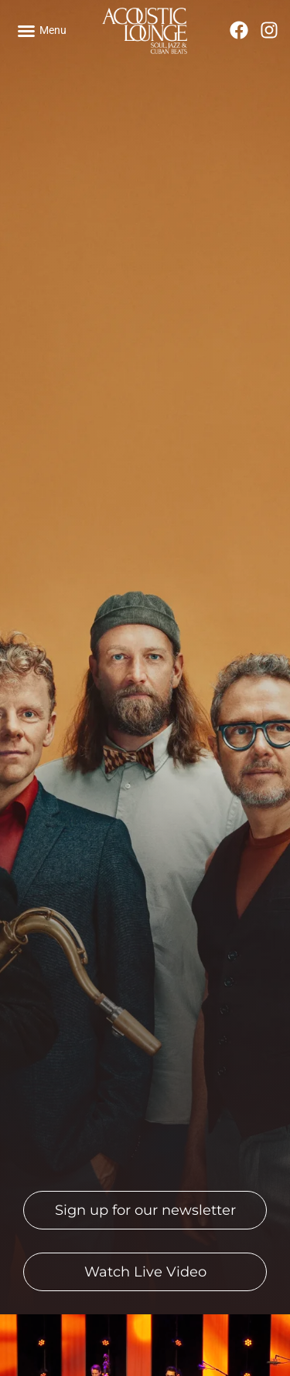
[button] (41, 31)
